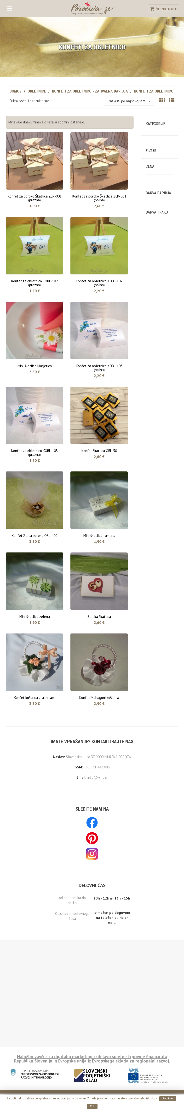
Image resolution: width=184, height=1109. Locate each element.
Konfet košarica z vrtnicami (34, 697)
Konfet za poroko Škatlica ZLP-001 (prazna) (35, 197)
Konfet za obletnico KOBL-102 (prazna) (34, 282)
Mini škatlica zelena (34, 616)
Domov (16, 91)
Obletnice (37, 91)
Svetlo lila (158, 377)
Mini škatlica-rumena (99, 535)
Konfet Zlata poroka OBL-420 (34, 535)
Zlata (154, 700)
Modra (155, 399)
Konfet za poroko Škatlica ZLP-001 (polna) (99, 197)
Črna (154, 480)
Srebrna (156, 487)
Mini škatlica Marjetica (34, 365)
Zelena (155, 671)
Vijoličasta (158, 612)
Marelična (158, 516)
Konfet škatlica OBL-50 (99, 450)
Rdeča (155, 362)
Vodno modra (160, 634)
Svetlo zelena (161, 421)
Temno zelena (161, 436)
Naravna (156, 465)
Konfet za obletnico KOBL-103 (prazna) (34, 452)
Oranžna (156, 355)
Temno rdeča (160, 575)
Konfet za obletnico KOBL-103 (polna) (99, 367)
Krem (154, 340)
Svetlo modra (160, 384)
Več (92, 1106)
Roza (154, 369)
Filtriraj (159, 282)
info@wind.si (97, 777)
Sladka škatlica (99, 616)
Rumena (156, 347)
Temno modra (160, 406)
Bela (153, 332)
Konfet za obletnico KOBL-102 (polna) (99, 282)
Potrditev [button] (168, 1098)
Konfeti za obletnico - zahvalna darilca (90, 91)
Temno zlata (160, 524)
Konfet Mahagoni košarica (99, 697)
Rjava (154, 472)
